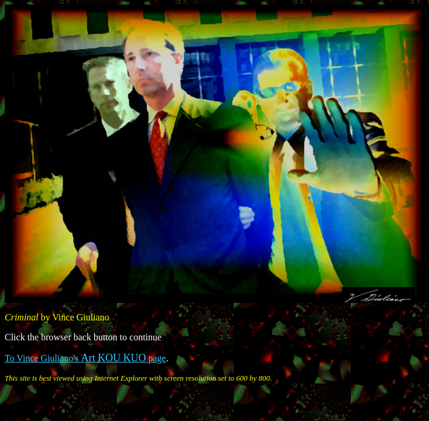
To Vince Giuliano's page (85, 358)
